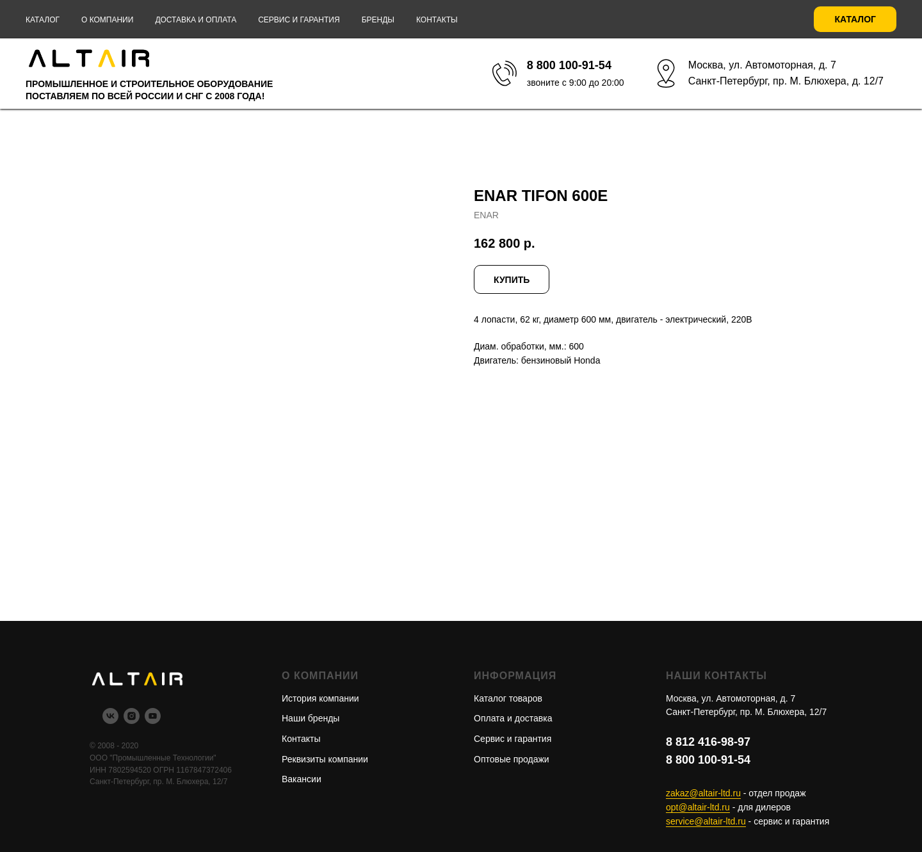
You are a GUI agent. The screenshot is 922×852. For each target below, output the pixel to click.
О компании (107, 19)
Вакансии (301, 779)
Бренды (378, 19)
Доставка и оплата (195, 19)
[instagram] (132, 720)
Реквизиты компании (325, 759)
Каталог (43, 19)
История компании (320, 698)
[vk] (110, 720)
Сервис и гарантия (298, 19)
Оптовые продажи (511, 759)
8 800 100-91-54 (708, 759)
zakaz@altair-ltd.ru (703, 793)
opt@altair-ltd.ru (698, 807)
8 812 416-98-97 (708, 741)
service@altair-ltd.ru (706, 821)
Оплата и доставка (513, 718)
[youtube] (153, 720)
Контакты (437, 19)
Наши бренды (310, 718)
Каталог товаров (508, 698)
